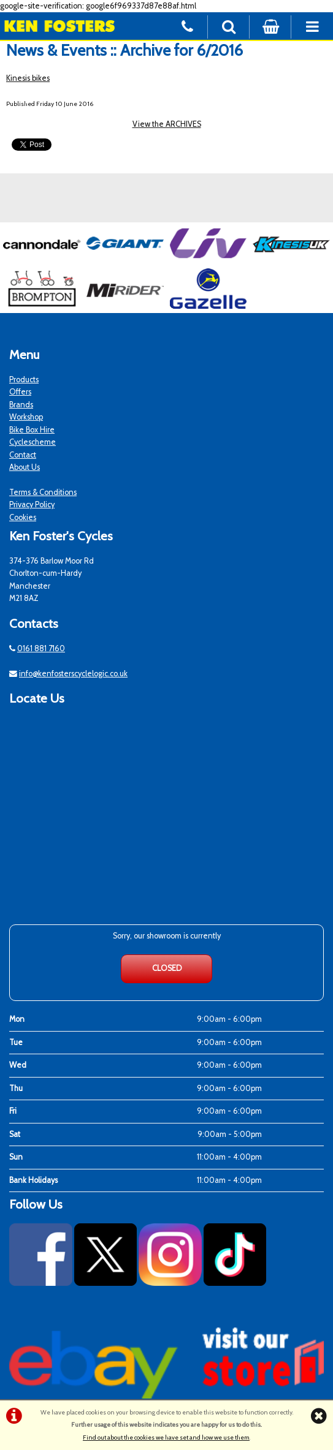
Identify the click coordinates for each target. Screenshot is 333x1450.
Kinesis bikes (28, 78)
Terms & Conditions (43, 492)
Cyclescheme (32, 442)
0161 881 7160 (41, 648)
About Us (24, 467)
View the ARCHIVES (166, 124)
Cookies (22, 517)
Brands (21, 404)
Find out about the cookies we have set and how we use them (166, 1437)
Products (24, 379)
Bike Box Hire (32, 429)
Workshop (26, 416)
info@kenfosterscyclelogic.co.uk (73, 673)
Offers (20, 391)
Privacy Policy (32, 504)
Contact (22, 454)
